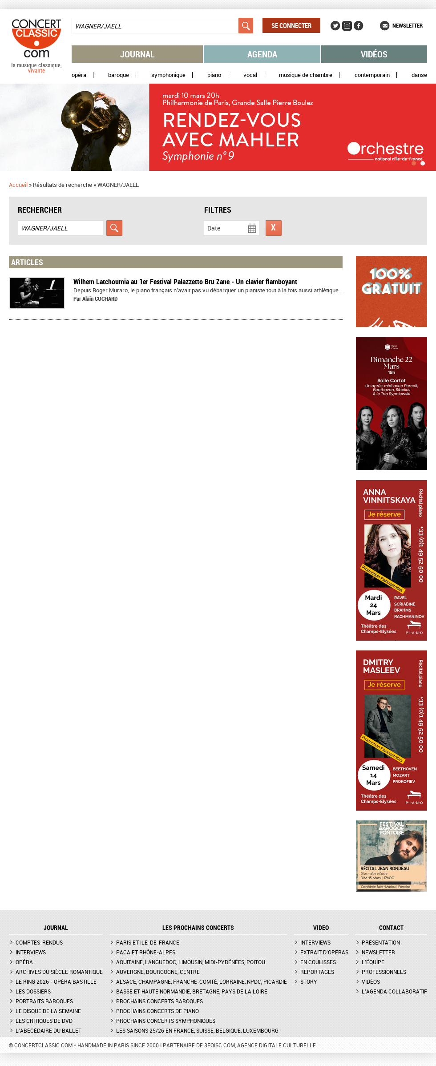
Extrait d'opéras (324, 952)
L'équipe (373, 961)
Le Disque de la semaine (48, 1010)
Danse (419, 75)
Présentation (381, 942)
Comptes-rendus (39, 942)
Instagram (347, 26)
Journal (137, 54)
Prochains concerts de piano (157, 1010)
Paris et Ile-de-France (147, 942)
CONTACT (391, 928)
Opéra (79, 75)
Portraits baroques (44, 1001)
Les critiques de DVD (44, 1020)
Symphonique (168, 75)
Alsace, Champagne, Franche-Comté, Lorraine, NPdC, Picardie (201, 981)
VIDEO (321, 928)
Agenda (262, 54)
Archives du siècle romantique (59, 971)
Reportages (317, 971)
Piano (214, 75)
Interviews (31, 952)
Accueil (18, 185)
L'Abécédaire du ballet (48, 1030)
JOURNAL (56, 928)
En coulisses (318, 961)
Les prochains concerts (198, 928)
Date (213, 228)
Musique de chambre (305, 75)
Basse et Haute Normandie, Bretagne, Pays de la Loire (191, 991)
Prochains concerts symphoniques (165, 1020)
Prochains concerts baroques (159, 1001)
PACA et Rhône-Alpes (145, 952)
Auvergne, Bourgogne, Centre (158, 971)
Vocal (250, 75)
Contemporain (372, 75)
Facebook (358, 26)
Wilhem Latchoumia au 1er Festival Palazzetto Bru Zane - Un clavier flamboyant (185, 282)
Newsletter (407, 25)
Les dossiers (33, 991)
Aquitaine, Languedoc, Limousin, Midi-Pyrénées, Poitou (190, 961)
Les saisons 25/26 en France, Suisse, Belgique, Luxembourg (197, 1030)
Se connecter (291, 25)
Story (308, 981)
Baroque (118, 75)
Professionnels (384, 971)
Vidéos (374, 54)
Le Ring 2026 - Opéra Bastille (56, 981)
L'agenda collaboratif (394, 991)
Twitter (335, 26)
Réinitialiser (274, 228)
